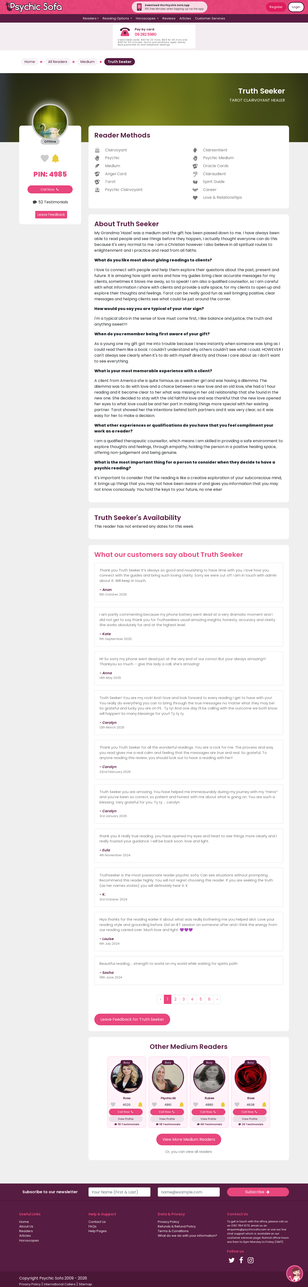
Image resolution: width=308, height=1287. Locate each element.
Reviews (169, 18)
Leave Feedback (51, 214)
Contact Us (97, 1222)
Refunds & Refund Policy (177, 1226)
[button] (294, 1273)
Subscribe (258, 1192)
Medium (87, 61)
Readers (26, 1231)
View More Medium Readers (188, 1139)
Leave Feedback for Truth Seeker (132, 1019)
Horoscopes (29, 1240)
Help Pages (97, 1231)
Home (30, 61)
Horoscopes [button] (146, 18)
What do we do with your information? (187, 1236)
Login (296, 7)
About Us (26, 1226)
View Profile (125, 1119)
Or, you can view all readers (188, 1151)
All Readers (57, 61)
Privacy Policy (168, 1222)
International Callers (60, 1284)
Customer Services (210, 18)
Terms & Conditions (173, 1231)
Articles (185, 18)
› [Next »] (217, 999)
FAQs (92, 1226)
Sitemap (85, 1284)
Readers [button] (90, 18)
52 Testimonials (50, 202)
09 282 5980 (145, 34)
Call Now (50, 189)
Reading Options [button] (116, 18)
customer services (240, 1238)
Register (276, 7)
